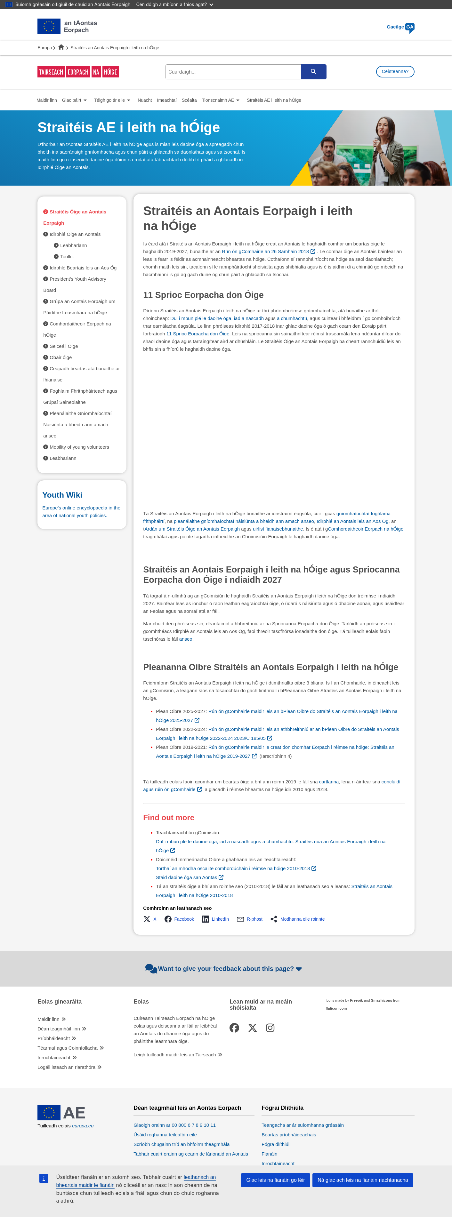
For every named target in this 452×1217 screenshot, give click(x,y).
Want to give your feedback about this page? (224, 968)
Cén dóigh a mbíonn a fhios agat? (174, 4)
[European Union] (67, 1118)
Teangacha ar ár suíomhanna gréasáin (303, 1125)
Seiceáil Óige (64, 346)
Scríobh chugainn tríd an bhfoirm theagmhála (181, 1144)
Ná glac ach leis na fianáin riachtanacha (363, 1180)
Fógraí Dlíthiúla (282, 1108)
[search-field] (245, 71)
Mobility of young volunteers (79, 447)
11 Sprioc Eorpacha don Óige (198, 333)
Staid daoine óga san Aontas (186, 877)
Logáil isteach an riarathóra (66, 1067)
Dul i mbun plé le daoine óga (200, 318)
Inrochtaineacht (53, 1057)
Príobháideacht (53, 1038)
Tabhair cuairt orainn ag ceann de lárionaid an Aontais (190, 1154)
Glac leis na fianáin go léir (275, 1180)
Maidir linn (48, 1019)
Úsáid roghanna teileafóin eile (165, 1134)
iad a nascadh (249, 318)
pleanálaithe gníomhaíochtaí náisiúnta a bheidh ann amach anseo (244, 521)
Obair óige (61, 357)
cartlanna (329, 781)
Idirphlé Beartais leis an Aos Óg (83, 267)
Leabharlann (73, 245)
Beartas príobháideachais (289, 1134)
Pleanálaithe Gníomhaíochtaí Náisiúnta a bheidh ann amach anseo (77, 424)
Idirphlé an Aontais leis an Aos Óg (352, 521)
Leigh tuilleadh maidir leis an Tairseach (174, 1054)
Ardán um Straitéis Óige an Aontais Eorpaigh (192, 529)
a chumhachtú (292, 318)
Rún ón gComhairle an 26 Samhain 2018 (265, 251)
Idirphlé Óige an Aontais (75, 234)
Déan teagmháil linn (58, 1028)
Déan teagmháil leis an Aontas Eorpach (187, 1108)
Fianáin (269, 1154)
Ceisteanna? (395, 71)
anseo (185, 639)
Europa (44, 47)
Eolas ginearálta (59, 1002)
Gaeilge (401, 26)
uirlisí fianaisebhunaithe (278, 529)
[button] (151, 919)
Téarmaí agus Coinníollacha (67, 1048)
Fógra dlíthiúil (276, 1144)
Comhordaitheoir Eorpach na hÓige (365, 529)
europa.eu (83, 1125)
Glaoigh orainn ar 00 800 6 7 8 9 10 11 (174, 1125)
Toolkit (67, 256)
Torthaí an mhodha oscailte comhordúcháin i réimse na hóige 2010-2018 (233, 868)
